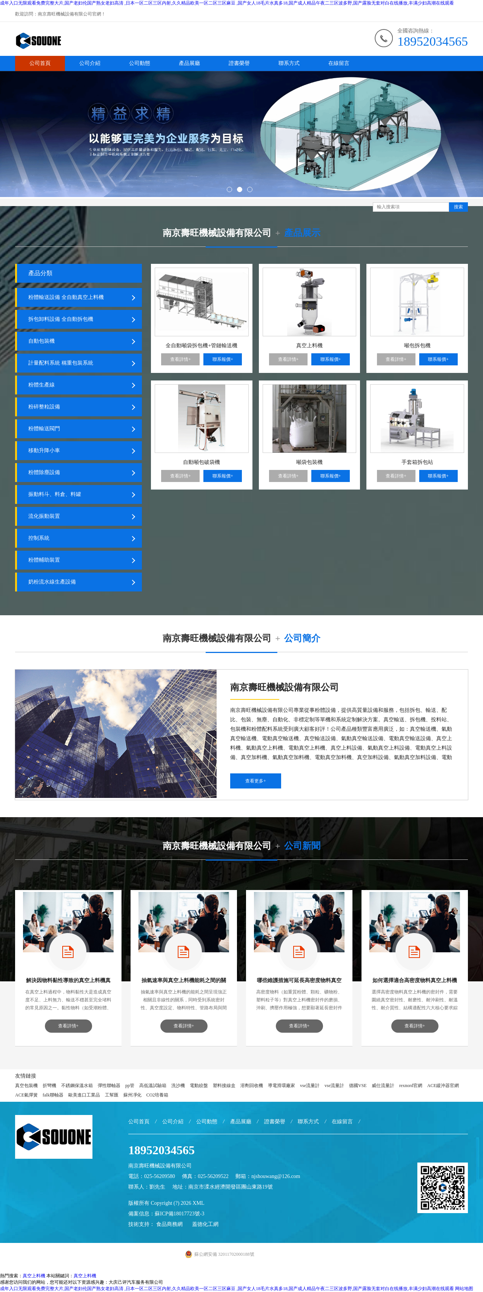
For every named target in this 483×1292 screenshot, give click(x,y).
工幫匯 (111, 1095)
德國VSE (358, 1085)
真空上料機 (309, 345)
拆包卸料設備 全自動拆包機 (60, 319)
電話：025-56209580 (151, 1176)
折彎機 (49, 1085)
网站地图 (464, 1288)
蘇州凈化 (132, 1095)
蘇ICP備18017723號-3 (179, 1214)
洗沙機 (178, 1085)
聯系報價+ (222, 359)
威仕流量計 (383, 1085)
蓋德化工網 (205, 1224)
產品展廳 (189, 63)
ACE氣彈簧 (26, 1095)
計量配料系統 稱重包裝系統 (60, 363)
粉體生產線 (41, 385)
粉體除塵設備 (44, 472)
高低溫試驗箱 (152, 1085)
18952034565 (432, 41)
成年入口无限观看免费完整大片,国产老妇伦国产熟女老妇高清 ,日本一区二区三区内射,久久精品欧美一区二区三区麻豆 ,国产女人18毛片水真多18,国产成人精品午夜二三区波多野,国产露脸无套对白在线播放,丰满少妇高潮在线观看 (227, 3)
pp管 (129, 1085)
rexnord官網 (410, 1085)
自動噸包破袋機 (201, 462)
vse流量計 (310, 1085)
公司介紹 (89, 63)
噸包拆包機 (417, 345)
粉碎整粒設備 (44, 407)
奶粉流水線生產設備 (52, 582)
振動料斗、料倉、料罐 (54, 494)
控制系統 (38, 538)
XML (198, 1203)
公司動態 (139, 63)
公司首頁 (40, 63)
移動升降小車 (44, 450)
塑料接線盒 (224, 1085)
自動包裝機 (41, 341)
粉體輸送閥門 (44, 428)
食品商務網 (169, 1224)
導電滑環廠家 (281, 1085)
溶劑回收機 (251, 1085)
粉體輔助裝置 (44, 560)
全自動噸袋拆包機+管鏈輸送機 (201, 345)
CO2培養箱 (157, 1095)
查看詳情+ (180, 359)
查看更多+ (255, 781)
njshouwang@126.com (275, 1176)
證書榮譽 (239, 63)
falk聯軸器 (53, 1095)
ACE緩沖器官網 (443, 1085)
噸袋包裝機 (309, 462)
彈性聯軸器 (109, 1085)
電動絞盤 (199, 1085)
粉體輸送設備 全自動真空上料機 (66, 297)
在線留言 (338, 63)
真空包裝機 (26, 1085)
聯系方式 (289, 63)
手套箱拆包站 (417, 462)
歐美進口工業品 (84, 1095)
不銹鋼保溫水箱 (77, 1085)
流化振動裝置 (44, 516)
